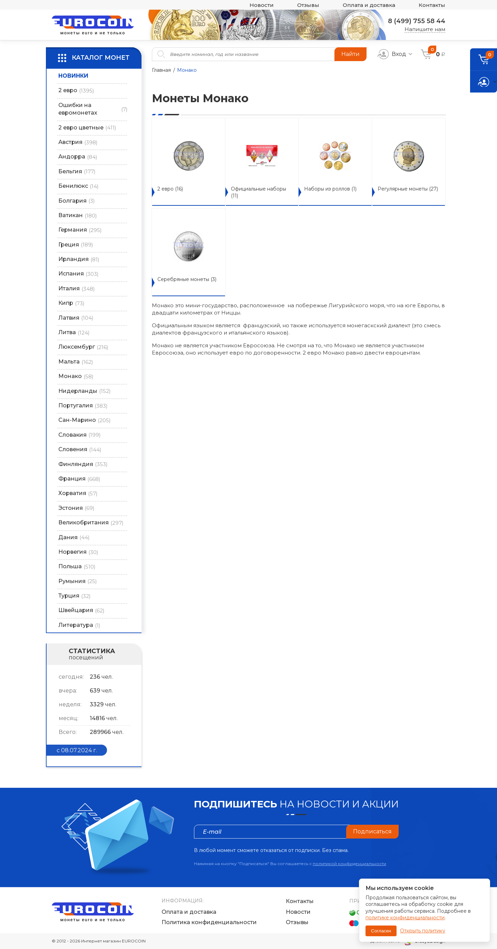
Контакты (432, 5)
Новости (262, 5)
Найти (350, 54)
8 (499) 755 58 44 (416, 21)
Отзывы (308, 5)
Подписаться (372, 831)
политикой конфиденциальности (349, 863)
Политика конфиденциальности (209, 922)
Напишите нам (425, 29)
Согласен (381, 930)
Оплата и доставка (369, 5)
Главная (161, 70)
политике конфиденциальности (405, 917)
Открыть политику (422, 931)
